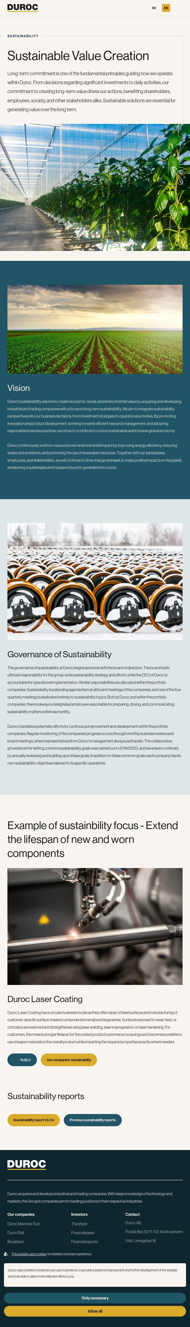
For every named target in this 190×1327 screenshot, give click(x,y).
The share (79, 1223)
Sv (154, 8)
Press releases (82, 1232)
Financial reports (84, 1241)
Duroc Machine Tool (23, 1223)
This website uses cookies (28, 1254)
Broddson (15, 1241)
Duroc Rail (15, 1232)
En (166, 8)
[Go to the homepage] (22, 8)
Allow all (95, 1311)
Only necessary (95, 1297)
